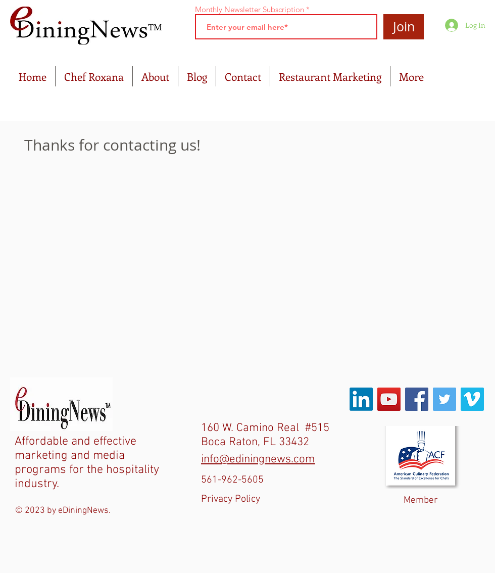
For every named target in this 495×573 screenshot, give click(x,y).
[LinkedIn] (361, 399)
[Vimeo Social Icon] (472, 399)
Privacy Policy (230, 499)
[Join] (403, 26)
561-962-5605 (232, 480)
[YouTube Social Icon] (389, 399)
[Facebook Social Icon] (416, 399)
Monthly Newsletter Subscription (249, 9)
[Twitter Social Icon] (444, 399)
